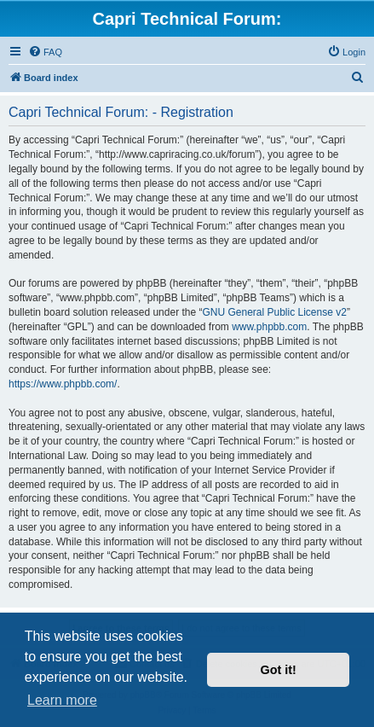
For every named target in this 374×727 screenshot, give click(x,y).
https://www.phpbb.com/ (63, 384)
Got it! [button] (278, 670)
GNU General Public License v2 (274, 312)
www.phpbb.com (269, 327)
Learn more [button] (62, 700)
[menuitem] (45, 52)
